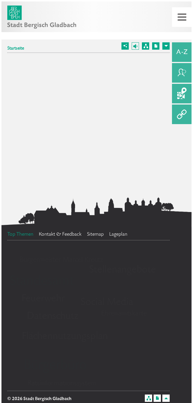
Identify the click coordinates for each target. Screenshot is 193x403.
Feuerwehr (43, 299)
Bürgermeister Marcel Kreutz (61, 260)
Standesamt (42, 282)
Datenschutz (53, 316)
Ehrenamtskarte (124, 313)
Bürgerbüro (55, 366)
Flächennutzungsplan (65, 336)
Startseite (15, 48)
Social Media (107, 302)
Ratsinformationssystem (62, 383)
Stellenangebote (122, 270)
